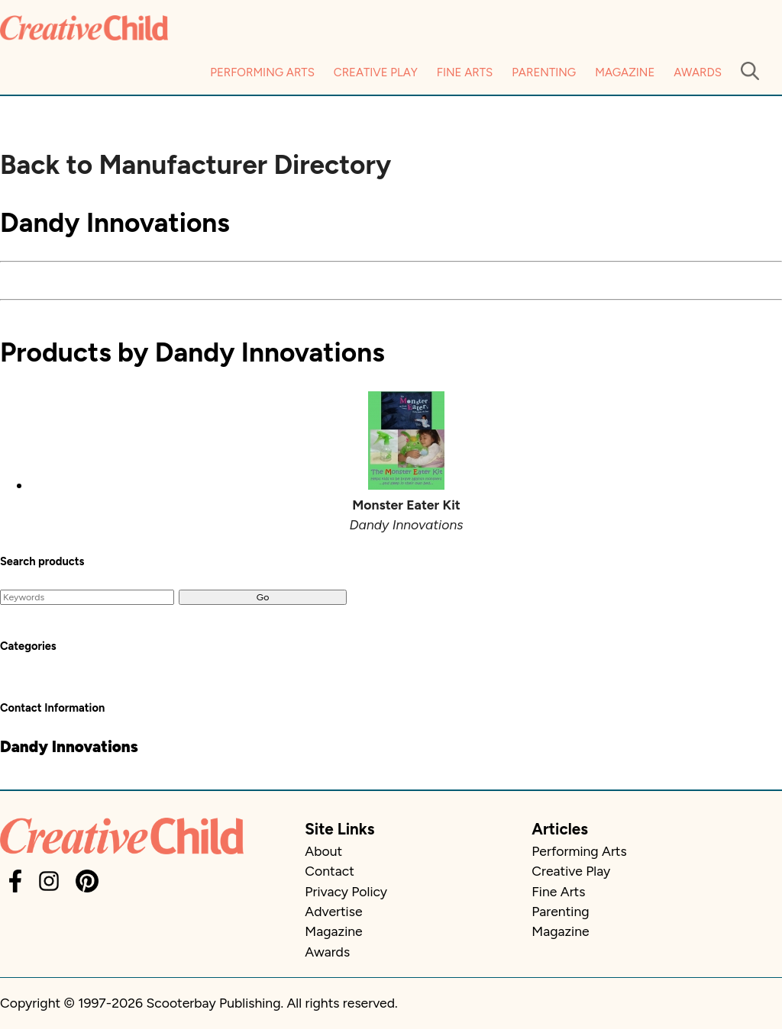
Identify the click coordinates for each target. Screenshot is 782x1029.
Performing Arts (262, 72)
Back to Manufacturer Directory (195, 165)
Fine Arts (465, 72)
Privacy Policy (346, 891)
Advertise (333, 911)
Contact (329, 871)
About (323, 851)
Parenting (544, 72)
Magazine (624, 72)
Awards (698, 72)
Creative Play (376, 72)
